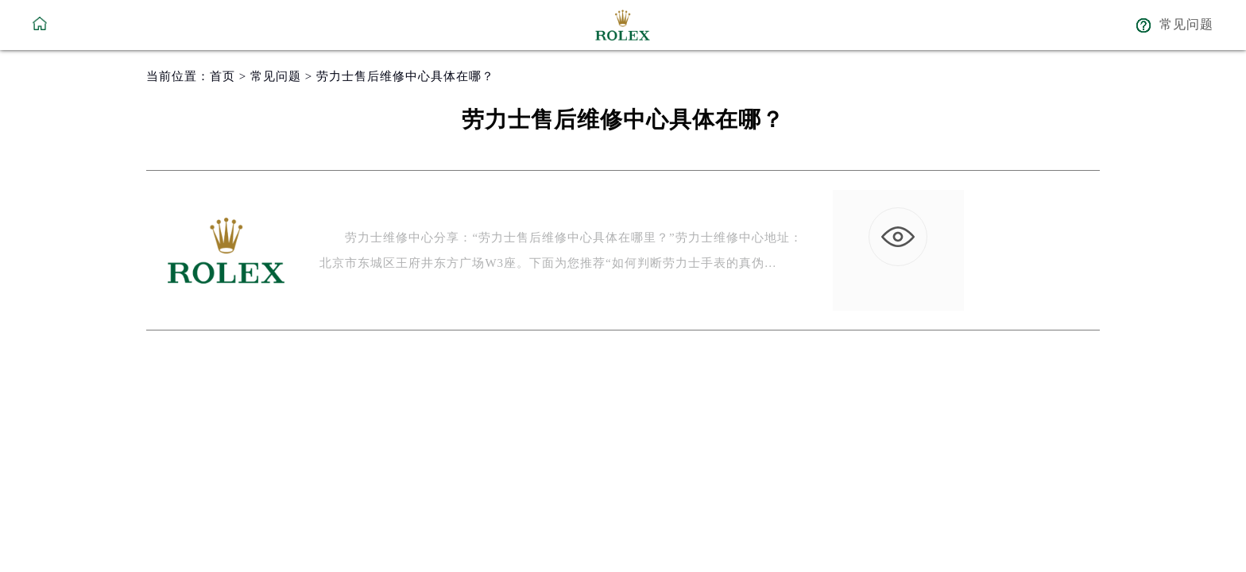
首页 (222, 76)
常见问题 (275, 76)
